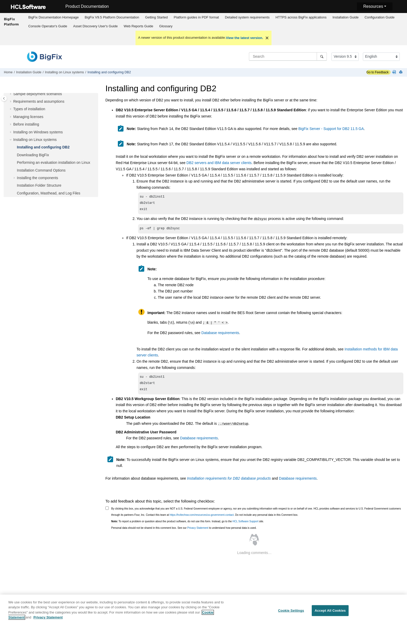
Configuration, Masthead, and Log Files (48, 193)
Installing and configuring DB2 (109, 72)
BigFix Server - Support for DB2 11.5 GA (331, 129)
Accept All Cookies (330, 612)
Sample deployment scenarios (37, 94)
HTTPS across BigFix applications (301, 17)
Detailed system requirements (247, 17)
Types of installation (29, 109)
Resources (373, 6)
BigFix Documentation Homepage (53, 17)
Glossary (165, 26)
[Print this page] (401, 72)
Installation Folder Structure (39, 185)
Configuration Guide (379, 17)
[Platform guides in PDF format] (395, 72)
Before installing (26, 124)
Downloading (33, 155)
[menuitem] (53, 17)
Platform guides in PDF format (196, 17)
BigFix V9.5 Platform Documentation (112, 17)
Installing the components (37, 178)
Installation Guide (345, 17)
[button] (11, 94)
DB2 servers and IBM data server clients (219, 163)
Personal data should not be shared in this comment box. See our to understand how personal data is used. (184, 530)
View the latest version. (244, 38)
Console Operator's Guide (47, 26)
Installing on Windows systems (38, 132)
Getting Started (156, 17)
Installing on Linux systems (64, 72)
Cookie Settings (291, 612)
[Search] (322, 56)
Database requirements (220, 334)
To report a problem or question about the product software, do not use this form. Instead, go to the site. (187, 523)
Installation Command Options (41, 170)
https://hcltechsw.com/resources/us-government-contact (202, 517)
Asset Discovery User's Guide (95, 26)
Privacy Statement (197, 530)
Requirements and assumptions (38, 101)
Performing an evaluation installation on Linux (53, 162)
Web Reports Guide (138, 26)
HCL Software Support (246, 523)
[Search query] (288, 56)
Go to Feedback (378, 72)
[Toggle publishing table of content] (4, 98)
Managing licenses (28, 117)
